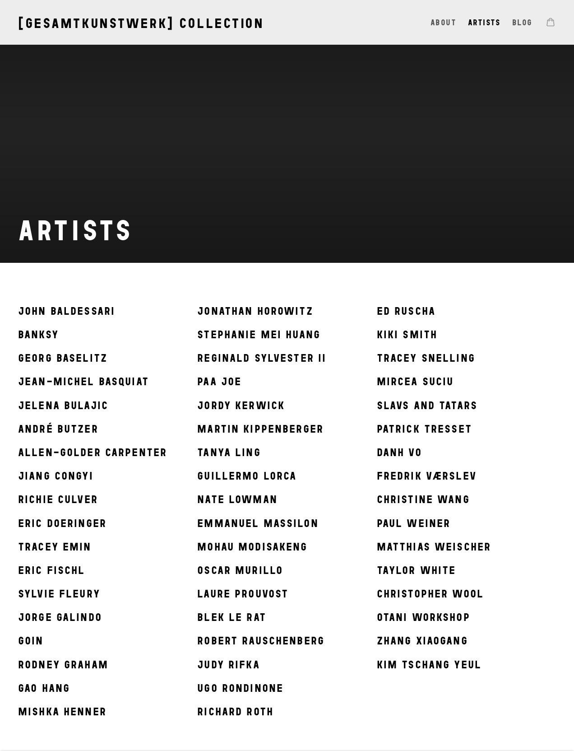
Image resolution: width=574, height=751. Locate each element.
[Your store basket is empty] (550, 23)
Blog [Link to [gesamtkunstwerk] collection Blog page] (522, 22)
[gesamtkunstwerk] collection (141, 23)
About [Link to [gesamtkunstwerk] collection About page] (443, 22)
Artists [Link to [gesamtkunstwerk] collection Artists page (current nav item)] (484, 22)
